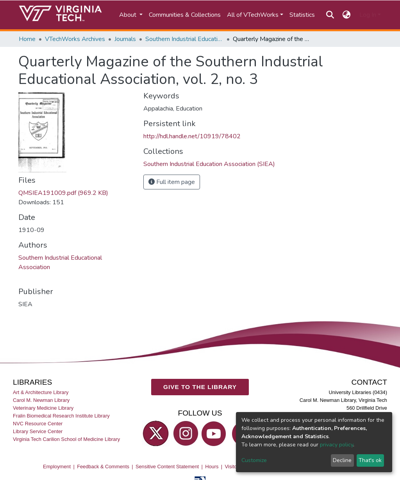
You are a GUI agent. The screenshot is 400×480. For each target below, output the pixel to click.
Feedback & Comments (103, 466)
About (128, 15)
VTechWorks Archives (75, 39)
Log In (367, 15)
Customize (254, 460)
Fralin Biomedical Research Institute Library (61, 416)
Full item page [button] (171, 182)
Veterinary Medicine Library (43, 408)
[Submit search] (330, 15)
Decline (342, 460)
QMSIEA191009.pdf (63, 193)
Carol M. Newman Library (41, 400)
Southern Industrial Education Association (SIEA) (184, 39)
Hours (211, 466)
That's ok (370, 460)
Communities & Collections (185, 15)
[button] (347, 15)
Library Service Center (37, 431)
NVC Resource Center (37, 423)
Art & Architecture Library (40, 392)
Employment (57, 466)
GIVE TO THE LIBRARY (200, 387)
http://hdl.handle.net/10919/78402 (192, 136)
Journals (125, 39)
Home (27, 39)
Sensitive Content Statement (167, 466)
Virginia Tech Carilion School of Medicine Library (66, 439)
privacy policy (336, 444)
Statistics (302, 15)
